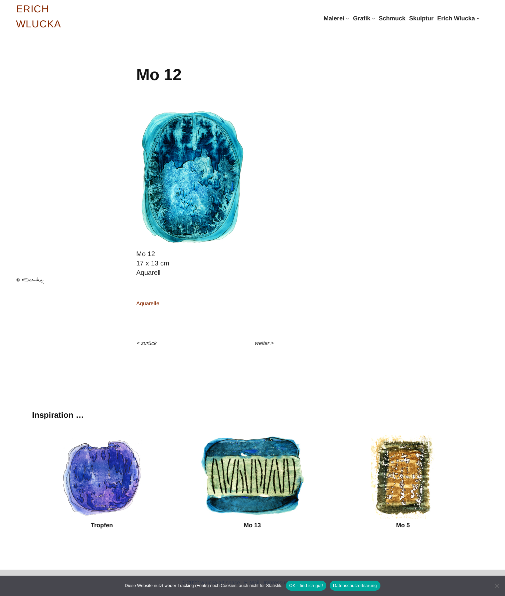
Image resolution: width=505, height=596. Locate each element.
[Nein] (496, 585)
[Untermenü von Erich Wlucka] (478, 18)
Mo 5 (403, 525)
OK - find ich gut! (306, 585)
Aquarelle (147, 303)
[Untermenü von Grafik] (373, 18)
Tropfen (102, 525)
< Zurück (146, 343)
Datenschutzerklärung (355, 585)
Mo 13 (252, 525)
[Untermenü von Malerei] (347, 18)
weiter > (264, 343)
